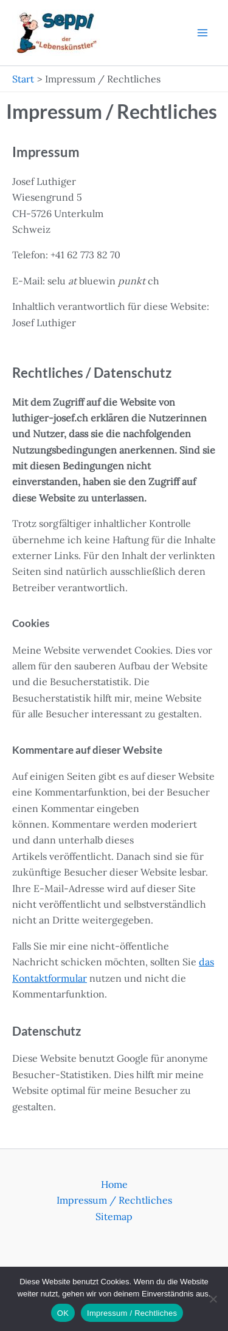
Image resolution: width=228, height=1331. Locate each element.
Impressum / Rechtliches (114, 1200)
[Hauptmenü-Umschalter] (202, 32)
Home (114, 1184)
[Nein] (213, 1299)
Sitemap (114, 1216)
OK (63, 1313)
